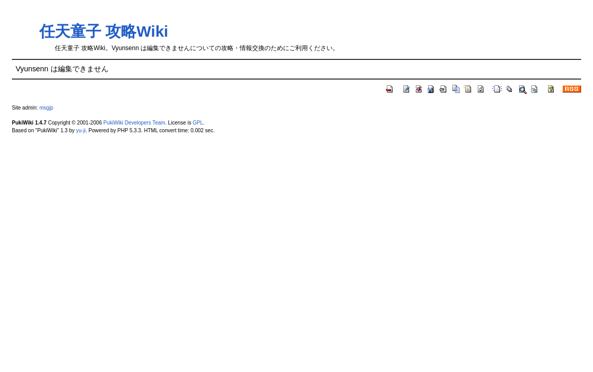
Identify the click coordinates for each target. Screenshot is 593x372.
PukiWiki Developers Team (134, 123)
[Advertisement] (291, 21)
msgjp (46, 108)
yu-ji (80, 130)
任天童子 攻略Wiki (103, 31)
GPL (198, 123)
